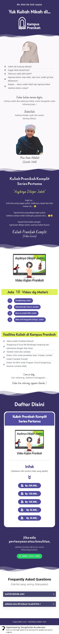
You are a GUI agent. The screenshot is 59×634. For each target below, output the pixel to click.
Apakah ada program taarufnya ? (23, 604)
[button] (10, 300)
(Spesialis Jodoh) (30, 162)
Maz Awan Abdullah (29, 157)
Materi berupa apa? (14, 594)
